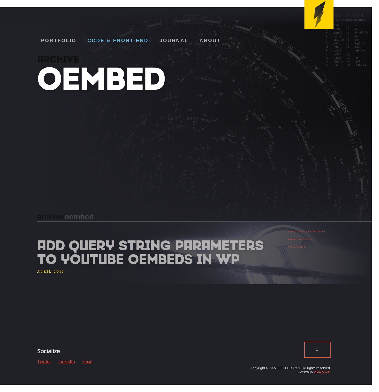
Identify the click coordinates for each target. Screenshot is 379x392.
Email (87, 361)
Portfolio (58, 40)
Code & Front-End (117, 40)
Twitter (44, 361)
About (210, 40)
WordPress (300, 239)
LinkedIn (67, 361)
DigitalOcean (322, 371)
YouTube (297, 247)
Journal (174, 40)
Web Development (307, 231)
